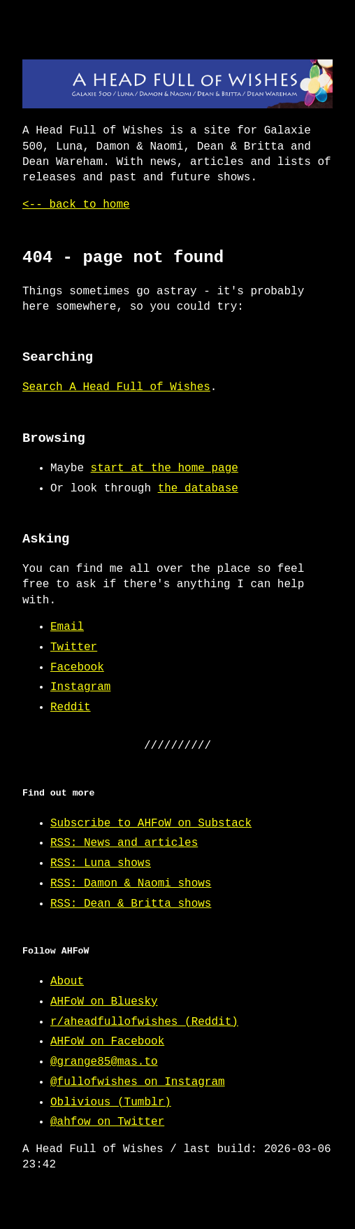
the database (198, 488)
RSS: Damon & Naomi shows (130, 883)
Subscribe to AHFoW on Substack (151, 823)
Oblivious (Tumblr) (110, 1102)
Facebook (77, 667)
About (67, 981)
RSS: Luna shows (100, 863)
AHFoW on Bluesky (104, 1001)
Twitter (73, 647)
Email (67, 627)
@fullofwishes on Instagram (137, 1082)
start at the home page (164, 468)
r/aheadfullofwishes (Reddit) (144, 1022)
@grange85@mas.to (104, 1062)
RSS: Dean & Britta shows (130, 904)
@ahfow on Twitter (107, 1122)
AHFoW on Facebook (107, 1041)
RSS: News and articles (124, 843)
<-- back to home (76, 205)
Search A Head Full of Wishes (116, 387)
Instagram (80, 687)
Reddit (70, 707)
